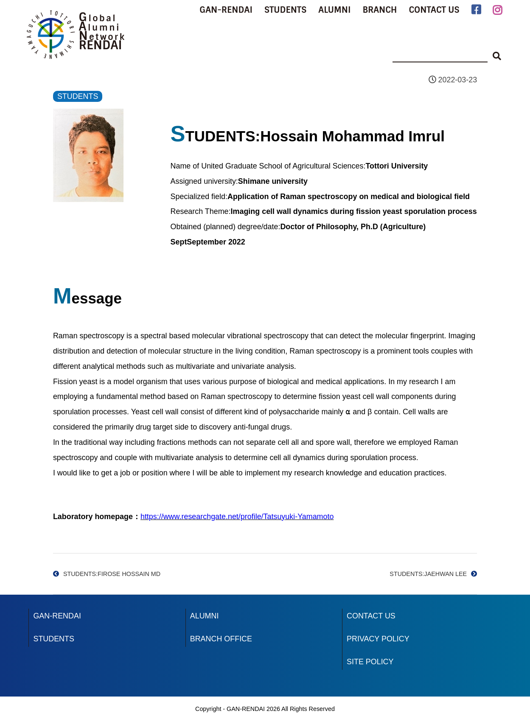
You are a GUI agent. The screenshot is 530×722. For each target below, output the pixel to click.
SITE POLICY (370, 661)
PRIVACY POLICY (378, 639)
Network (102, 36)
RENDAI (100, 45)
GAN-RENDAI (225, 9)
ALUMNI (334, 9)
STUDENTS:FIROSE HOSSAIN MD (111, 573)
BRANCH (379, 9)
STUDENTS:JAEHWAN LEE (428, 573)
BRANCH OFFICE (221, 639)
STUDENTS (285, 9)
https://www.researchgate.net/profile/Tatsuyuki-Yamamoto (237, 516)
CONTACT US (434, 9)
